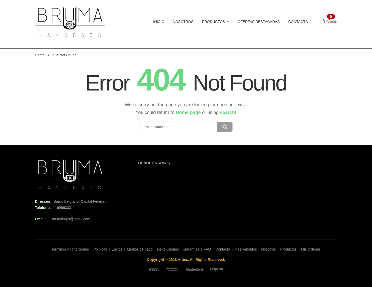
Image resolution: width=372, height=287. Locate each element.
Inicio (158, 22)
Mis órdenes (311, 249)
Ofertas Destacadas (259, 22)
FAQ (207, 249)
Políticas (100, 249)
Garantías (191, 249)
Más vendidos (246, 249)
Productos (213, 22)
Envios (117, 249)
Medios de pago (140, 249)
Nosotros (183, 22)
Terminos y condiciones (70, 249)
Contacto (298, 22)
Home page (188, 112)
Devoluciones (168, 249)
